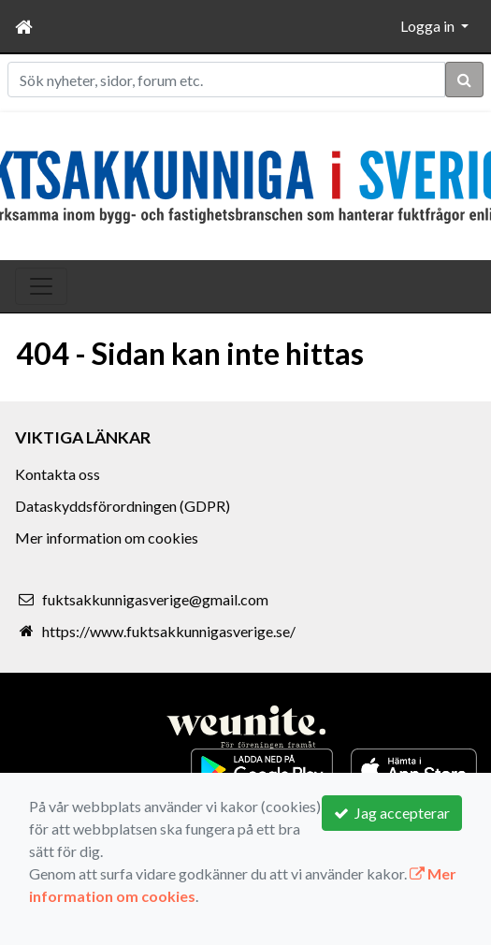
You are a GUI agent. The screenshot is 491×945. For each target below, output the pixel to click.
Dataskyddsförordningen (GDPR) (122, 506)
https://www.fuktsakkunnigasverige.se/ (169, 631)
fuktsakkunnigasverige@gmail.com (155, 599)
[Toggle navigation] (41, 286)
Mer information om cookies (106, 537)
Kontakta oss (57, 474)
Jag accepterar (392, 812)
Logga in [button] (428, 26)
